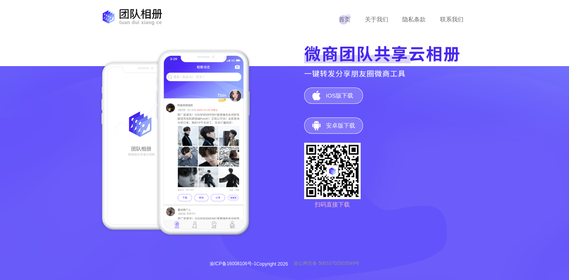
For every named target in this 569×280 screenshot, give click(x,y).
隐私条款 (414, 19)
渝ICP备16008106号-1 (233, 263)
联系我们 (451, 19)
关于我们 (376, 19)
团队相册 (131, 16)
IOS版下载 (340, 95)
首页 (345, 19)
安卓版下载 (340, 125)
